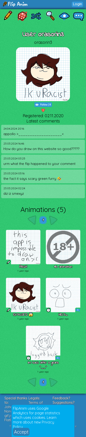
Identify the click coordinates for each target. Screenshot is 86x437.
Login (77, 4)
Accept (21, 432)
